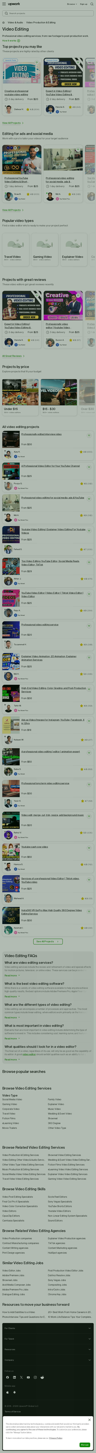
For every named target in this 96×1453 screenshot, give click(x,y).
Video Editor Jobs (11, 1270)
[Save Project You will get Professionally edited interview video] (89, 435)
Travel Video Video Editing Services (20, 1179)
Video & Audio (15, 22)
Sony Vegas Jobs (57, 1280)
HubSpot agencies (57, 1252)
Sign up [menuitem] (83, 4)
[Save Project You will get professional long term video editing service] (89, 784)
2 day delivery (14, 99)
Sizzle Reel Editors (57, 1196)
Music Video (54, 1109)
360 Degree (54, 1123)
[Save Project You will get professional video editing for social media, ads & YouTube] (78, 149)
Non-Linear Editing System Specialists (67, 1215)
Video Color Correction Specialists (20, 1206)
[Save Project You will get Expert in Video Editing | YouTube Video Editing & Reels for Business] (78, 62)
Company (48, 1360)
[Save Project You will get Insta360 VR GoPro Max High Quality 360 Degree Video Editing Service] (89, 911)
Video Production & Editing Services (20, 1155)
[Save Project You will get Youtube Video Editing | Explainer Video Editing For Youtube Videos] (89, 530)
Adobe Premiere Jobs (13, 1275)
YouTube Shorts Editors (60, 1206)
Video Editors (9, 1211)
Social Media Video (12, 1099)
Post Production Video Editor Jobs (65, 1270)
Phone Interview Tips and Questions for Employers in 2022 (25, 1317)
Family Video (54, 1099)
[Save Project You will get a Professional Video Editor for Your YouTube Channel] (89, 467)
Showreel (53, 1118)
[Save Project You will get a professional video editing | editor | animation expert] (89, 753)
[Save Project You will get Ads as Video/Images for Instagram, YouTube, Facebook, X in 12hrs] (89, 721)
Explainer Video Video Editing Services (67, 1174)
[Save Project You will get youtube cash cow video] (89, 848)
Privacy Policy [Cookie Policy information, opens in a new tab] (55, 1438)
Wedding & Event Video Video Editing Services (71, 1160)
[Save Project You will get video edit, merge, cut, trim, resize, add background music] (89, 816)
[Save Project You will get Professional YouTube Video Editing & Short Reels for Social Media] (36, 149)
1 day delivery (13, 186)
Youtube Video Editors (59, 1211)
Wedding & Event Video (60, 1113)
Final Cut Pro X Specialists (15, 1201)
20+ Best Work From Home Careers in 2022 (71, 1312)
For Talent (48, 1339)
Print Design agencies (13, 1252)
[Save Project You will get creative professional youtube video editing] (36, 62)
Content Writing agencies (15, 1248)
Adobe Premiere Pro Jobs (15, 1289)
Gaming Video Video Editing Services (67, 1179)
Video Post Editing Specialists (17, 1196)
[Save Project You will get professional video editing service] (89, 626)
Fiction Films (8, 1118)
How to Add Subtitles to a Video (18, 1312)
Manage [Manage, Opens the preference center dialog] (85, 1445)
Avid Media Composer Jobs (16, 1284)
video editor (29, 1054)
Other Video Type (57, 1128)
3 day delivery (55, 332)
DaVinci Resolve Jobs (59, 1275)
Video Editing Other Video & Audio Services (24, 1160)
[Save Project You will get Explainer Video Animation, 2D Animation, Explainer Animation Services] (89, 657)
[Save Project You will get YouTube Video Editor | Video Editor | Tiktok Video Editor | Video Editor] (89, 594)
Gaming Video (9, 1104)
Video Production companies (17, 1238)
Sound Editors (55, 1220)
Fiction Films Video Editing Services (66, 1164)
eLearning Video (10, 1123)
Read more (12, 975)
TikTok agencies (56, 1243)
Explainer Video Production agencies (67, 1238)
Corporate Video (10, 1109)
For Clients (48, 1328)
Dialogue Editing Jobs (13, 1294)
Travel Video (8, 1113)
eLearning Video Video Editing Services (68, 1169)
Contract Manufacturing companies (20, 1243)
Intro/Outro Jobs (56, 1289)
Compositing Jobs (57, 1284)
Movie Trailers (9, 1128)
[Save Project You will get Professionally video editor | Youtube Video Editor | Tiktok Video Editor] (78, 295)
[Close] (89, 1420)
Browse (72, 4)
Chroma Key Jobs (57, 1294)
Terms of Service (13, 1411)
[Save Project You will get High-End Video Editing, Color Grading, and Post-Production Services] (89, 689)
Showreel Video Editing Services (64, 1155)
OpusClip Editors (11, 1215)
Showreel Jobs (9, 1280)
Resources (48, 1349)
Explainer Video (56, 1104)
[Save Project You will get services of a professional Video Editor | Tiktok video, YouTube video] (89, 880)
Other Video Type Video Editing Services (23, 1164)
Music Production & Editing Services (20, 1169)
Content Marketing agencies (62, 1248)
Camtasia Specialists (13, 1220)
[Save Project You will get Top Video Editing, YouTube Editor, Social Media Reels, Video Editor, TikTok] (89, 562)
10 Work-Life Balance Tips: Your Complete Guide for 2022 (71, 1317)
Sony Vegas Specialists (60, 1201)
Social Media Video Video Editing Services (24, 1174)
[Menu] (4, 4)
